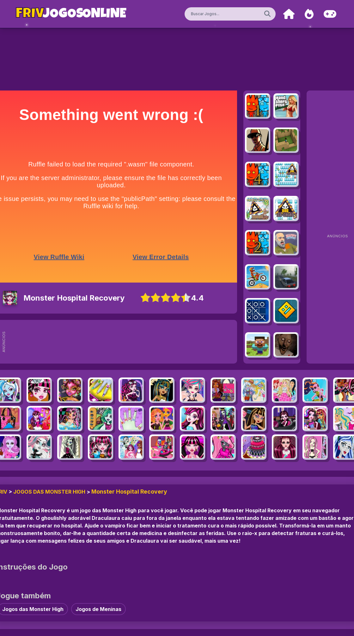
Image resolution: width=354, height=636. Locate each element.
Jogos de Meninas (98, 609)
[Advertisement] (129, 341)
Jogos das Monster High (49, 492)
